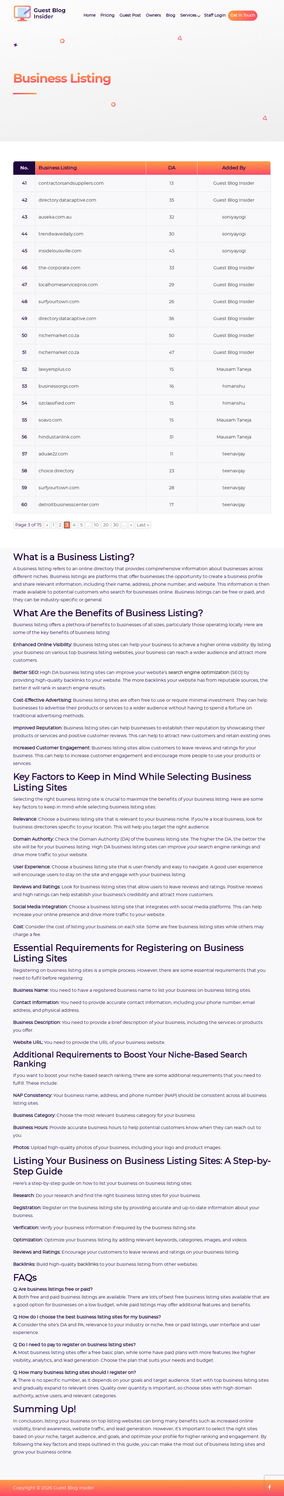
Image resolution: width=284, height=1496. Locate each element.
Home (89, 15)
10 (96, 525)
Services (188, 15)
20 (106, 525)
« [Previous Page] (47, 525)
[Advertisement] (219, 83)
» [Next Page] (131, 525)
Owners (153, 15)
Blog (170, 15)
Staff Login (214, 15)
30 (116, 525)
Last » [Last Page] (143, 525)
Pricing (107, 15)
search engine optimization (198, 672)
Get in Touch (242, 15)
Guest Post (130, 15)
